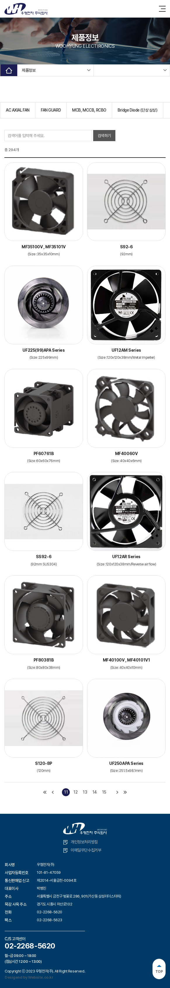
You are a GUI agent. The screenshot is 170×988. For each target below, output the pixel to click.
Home (9, 70)
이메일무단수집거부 (82, 850)
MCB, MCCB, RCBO (89, 110)
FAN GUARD (51, 110)
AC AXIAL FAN (18, 110)
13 (85, 792)
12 (75, 792)
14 (94, 792)
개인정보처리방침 (80, 842)
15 (104, 792)
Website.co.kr (40, 977)
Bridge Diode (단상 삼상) (137, 110)
